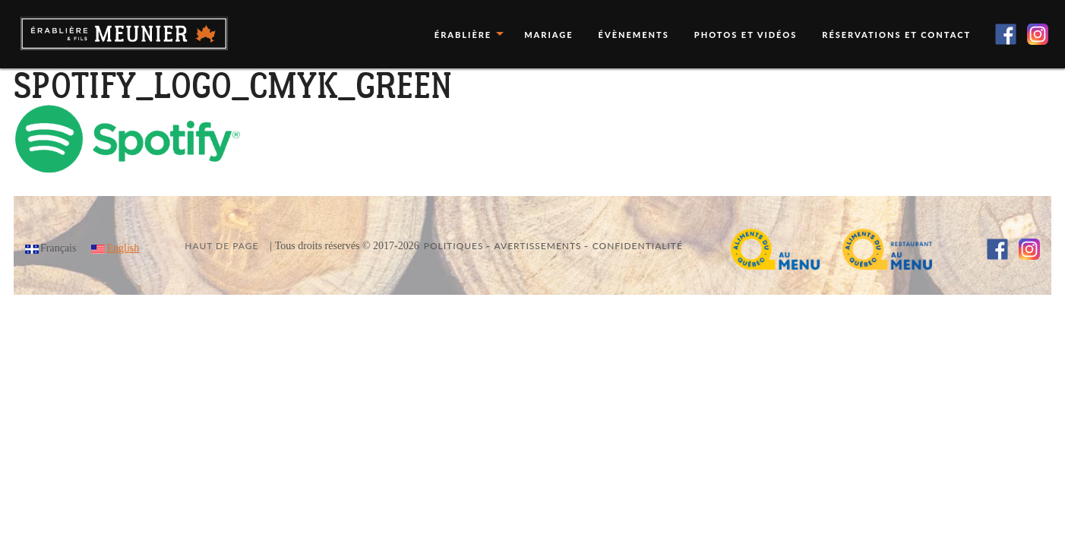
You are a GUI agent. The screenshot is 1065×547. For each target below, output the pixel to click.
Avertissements (538, 245)
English (122, 248)
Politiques (454, 245)
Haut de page (221, 245)
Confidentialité (638, 245)
